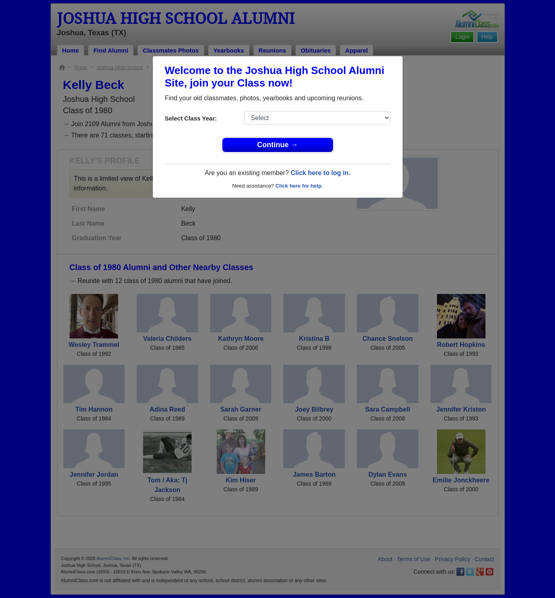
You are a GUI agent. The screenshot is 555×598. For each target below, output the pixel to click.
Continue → (277, 145)
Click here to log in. (320, 172)
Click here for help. (299, 186)
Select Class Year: (191, 118)
